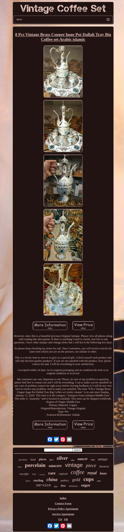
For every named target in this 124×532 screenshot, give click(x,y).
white (19, 467)
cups (88, 479)
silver (62, 458)
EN (60, 519)
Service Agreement (63, 514)
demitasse (73, 486)
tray (34, 474)
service (43, 485)
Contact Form (63, 503)
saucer (83, 459)
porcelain (35, 465)
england (63, 473)
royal (92, 472)
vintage (74, 465)
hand (33, 459)
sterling (38, 480)
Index (63, 498)
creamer (42, 474)
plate (56, 486)
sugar (85, 485)
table (72, 460)
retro (99, 481)
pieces (42, 459)
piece (91, 465)
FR (66, 519)
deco (52, 459)
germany (23, 459)
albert (27, 481)
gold (76, 479)
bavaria (104, 466)
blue (63, 485)
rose (93, 459)
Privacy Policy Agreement (63, 508)
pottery (65, 480)
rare (51, 473)
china (51, 479)
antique (103, 459)
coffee (77, 472)
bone (103, 473)
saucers (55, 465)
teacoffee (24, 474)
